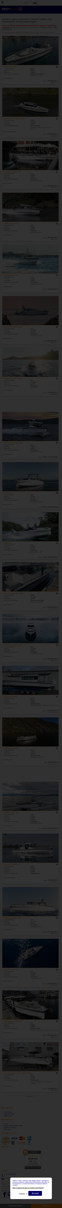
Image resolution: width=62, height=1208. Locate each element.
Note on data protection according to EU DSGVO (28, 1188)
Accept (35, 1193)
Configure (22, 1193)
